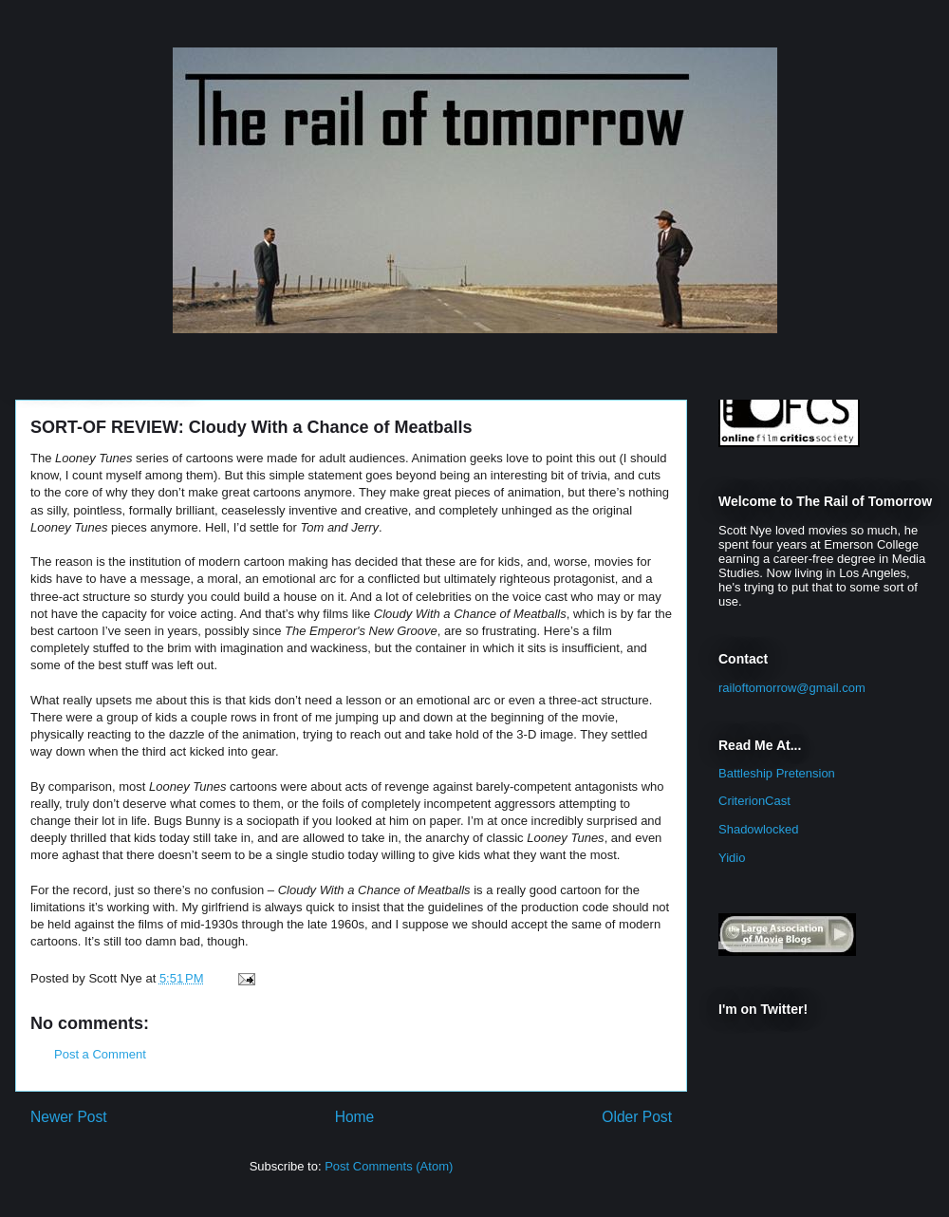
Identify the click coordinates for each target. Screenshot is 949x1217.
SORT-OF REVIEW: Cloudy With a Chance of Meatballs (251, 427)
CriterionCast (754, 801)
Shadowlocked (758, 829)
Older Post (637, 1117)
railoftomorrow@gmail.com (791, 688)
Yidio (731, 858)
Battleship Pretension (776, 773)
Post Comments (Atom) (389, 1166)
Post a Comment (100, 1054)
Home (355, 1117)
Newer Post (68, 1117)
